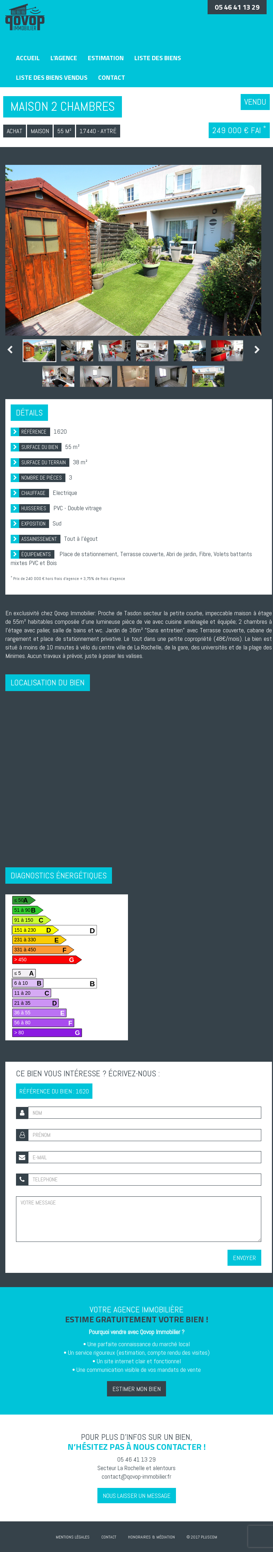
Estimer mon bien (136, 1389)
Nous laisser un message (137, 1495)
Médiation (165, 1537)
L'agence (63, 58)
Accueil (28, 58)
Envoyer (244, 1258)
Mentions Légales (73, 1537)
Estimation (106, 58)
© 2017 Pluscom (202, 1537)
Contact (111, 77)
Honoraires (139, 1537)
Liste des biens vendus (51, 77)
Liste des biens (157, 58)
